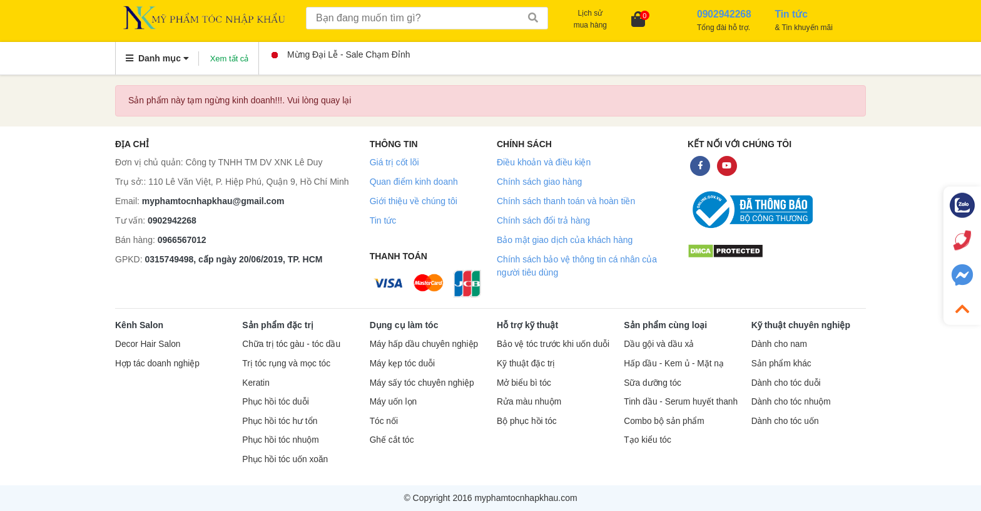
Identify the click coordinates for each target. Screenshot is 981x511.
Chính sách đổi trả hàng (543, 220)
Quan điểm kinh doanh (414, 182)
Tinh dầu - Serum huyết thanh (681, 401)
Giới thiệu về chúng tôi (413, 201)
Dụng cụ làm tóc (404, 325)
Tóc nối (384, 421)
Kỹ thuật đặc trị (526, 363)
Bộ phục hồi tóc (527, 421)
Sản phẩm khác (781, 363)
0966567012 (182, 240)
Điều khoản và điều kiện (544, 162)
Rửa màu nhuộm (529, 401)
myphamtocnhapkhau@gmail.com (213, 201)
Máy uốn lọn (393, 401)
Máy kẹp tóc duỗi (402, 363)
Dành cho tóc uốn (785, 421)
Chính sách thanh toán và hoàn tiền (566, 201)
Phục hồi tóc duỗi (275, 401)
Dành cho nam (779, 344)
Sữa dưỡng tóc (652, 383)
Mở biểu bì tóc (524, 383)
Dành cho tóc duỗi (786, 383)
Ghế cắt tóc (392, 440)
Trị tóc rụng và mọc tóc (286, 363)
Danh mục (157, 58)
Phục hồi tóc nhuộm (280, 440)
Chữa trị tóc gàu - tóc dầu (291, 344)
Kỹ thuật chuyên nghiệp (800, 325)
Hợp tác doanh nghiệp (157, 363)
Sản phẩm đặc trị (277, 325)
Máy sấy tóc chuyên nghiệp (422, 383)
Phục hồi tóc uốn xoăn (285, 459)
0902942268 (172, 220)
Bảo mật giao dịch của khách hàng (565, 240)
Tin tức (383, 220)
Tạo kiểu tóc (647, 440)
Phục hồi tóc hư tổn (279, 421)
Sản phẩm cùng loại (665, 325)
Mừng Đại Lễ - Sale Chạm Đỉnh (341, 54)
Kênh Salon (139, 325)
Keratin (255, 383)
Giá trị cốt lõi (394, 162)
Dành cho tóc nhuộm (791, 401)
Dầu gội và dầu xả (659, 344)
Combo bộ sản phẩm (664, 421)
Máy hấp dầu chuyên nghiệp (424, 344)
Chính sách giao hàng (539, 182)
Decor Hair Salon (147, 344)
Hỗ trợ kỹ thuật (527, 325)
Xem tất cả (229, 58)
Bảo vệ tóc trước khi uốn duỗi (553, 344)
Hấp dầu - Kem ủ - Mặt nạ (674, 363)
